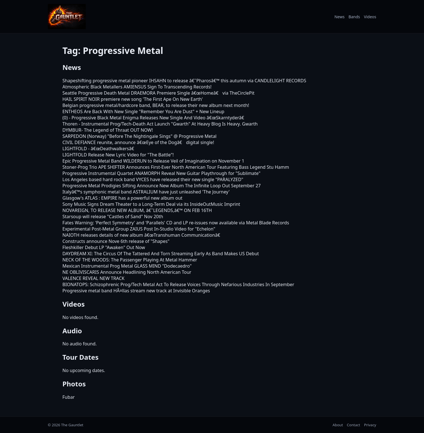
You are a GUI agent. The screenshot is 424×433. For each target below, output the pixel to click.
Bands (354, 16)
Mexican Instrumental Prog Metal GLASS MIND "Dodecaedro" (126, 266)
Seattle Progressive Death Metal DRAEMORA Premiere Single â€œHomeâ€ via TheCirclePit (158, 93)
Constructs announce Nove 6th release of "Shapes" (116, 241)
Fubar (68, 397)
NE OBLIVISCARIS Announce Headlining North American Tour (126, 272)
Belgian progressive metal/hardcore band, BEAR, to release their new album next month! (155, 105)
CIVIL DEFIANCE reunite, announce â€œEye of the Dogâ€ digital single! (138, 142)
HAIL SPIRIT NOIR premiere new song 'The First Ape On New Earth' (132, 99)
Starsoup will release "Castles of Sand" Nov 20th (112, 216)
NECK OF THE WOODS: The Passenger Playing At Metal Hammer (129, 260)
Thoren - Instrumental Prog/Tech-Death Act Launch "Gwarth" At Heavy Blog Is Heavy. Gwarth (160, 124)
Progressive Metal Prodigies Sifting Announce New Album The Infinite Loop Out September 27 (161, 186)
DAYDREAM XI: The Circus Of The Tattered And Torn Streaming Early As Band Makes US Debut (160, 253)
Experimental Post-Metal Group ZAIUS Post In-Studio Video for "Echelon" (138, 229)
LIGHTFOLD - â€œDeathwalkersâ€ (99, 148)
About (338, 424)
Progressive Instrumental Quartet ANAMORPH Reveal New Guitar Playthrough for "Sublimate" (161, 173)
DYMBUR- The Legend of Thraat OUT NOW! (107, 130)
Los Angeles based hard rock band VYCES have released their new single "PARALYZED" (152, 179)
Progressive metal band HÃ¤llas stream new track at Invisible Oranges (136, 291)
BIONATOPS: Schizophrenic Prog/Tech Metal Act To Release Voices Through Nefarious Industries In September (178, 284)
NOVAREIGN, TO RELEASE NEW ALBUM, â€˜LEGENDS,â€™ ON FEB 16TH (137, 210)
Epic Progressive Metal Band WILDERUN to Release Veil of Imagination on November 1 (153, 161)
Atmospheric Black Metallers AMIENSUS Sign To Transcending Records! (136, 87)
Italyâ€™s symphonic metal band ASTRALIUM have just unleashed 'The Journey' (146, 192)
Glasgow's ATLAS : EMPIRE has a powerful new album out (122, 198)
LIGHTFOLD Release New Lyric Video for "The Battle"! (118, 155)
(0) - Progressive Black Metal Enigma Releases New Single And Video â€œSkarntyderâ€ (154, 118)
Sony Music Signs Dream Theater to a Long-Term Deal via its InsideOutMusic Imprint (151, 204)
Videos (370, 16)
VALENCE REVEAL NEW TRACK (93, 278)
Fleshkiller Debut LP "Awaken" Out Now (103, 247)
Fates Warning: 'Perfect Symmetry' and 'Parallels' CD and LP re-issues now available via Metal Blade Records (175, 223)
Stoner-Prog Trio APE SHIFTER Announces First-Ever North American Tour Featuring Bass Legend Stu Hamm (175, 167)
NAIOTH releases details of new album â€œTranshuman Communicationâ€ (142, 235)
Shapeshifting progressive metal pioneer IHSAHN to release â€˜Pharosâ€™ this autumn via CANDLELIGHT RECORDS (184, 81)
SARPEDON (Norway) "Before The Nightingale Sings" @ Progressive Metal (139, 136)
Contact (353, 424)
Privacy (370, 424)
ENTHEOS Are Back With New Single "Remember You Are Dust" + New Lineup (143, 111)
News (339, 16)
